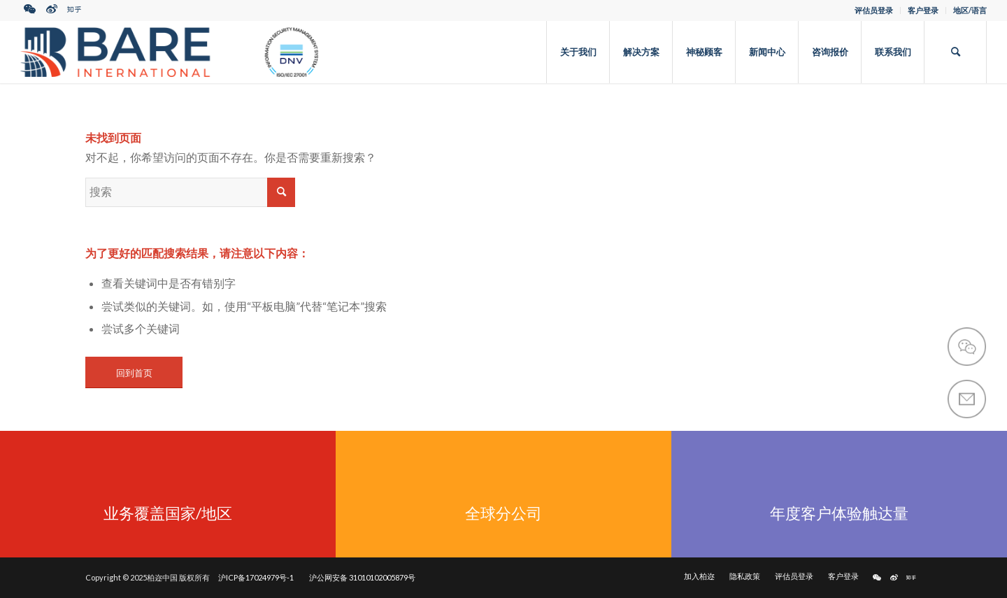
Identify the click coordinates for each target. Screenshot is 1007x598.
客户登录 (923, 10)
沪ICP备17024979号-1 (256, 577)
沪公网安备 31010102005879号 (362, 577)
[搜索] (955, 51)
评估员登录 (874, 10)
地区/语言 (970, 10)
